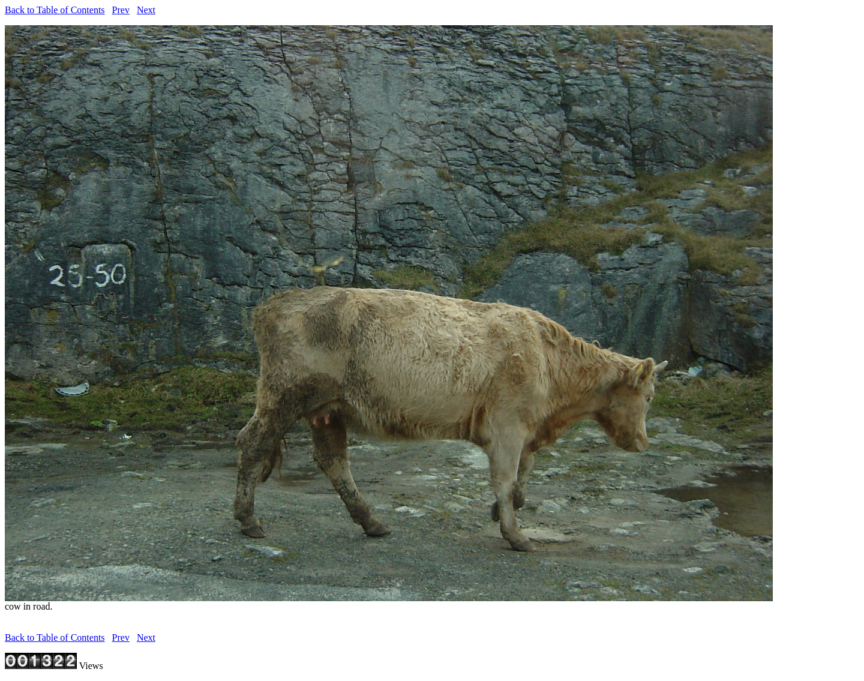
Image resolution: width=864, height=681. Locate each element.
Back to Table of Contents (55, 10)
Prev (121, 10)
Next (146, 10)
